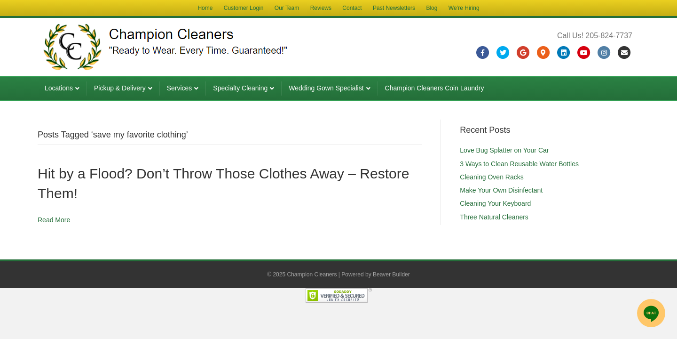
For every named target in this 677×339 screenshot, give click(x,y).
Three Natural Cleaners (494, 217)
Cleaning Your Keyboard (495, 203)
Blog (431, 8)
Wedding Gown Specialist (326, 88)
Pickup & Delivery (120, 88)
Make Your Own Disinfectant (501, 190)
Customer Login (244, 8)
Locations (59, 88)
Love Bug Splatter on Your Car (504, 150)
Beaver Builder (391, 274)
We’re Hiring (464, 8)
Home (205, 8)
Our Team (287, 8)
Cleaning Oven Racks (491, 177)
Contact (352, 8)
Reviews (320, 8)
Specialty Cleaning (240, 88)
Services (179, 88)
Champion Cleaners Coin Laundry (434, 88)
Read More (54, 220)
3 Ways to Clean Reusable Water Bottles (519, 164)
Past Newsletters (394, 8)
